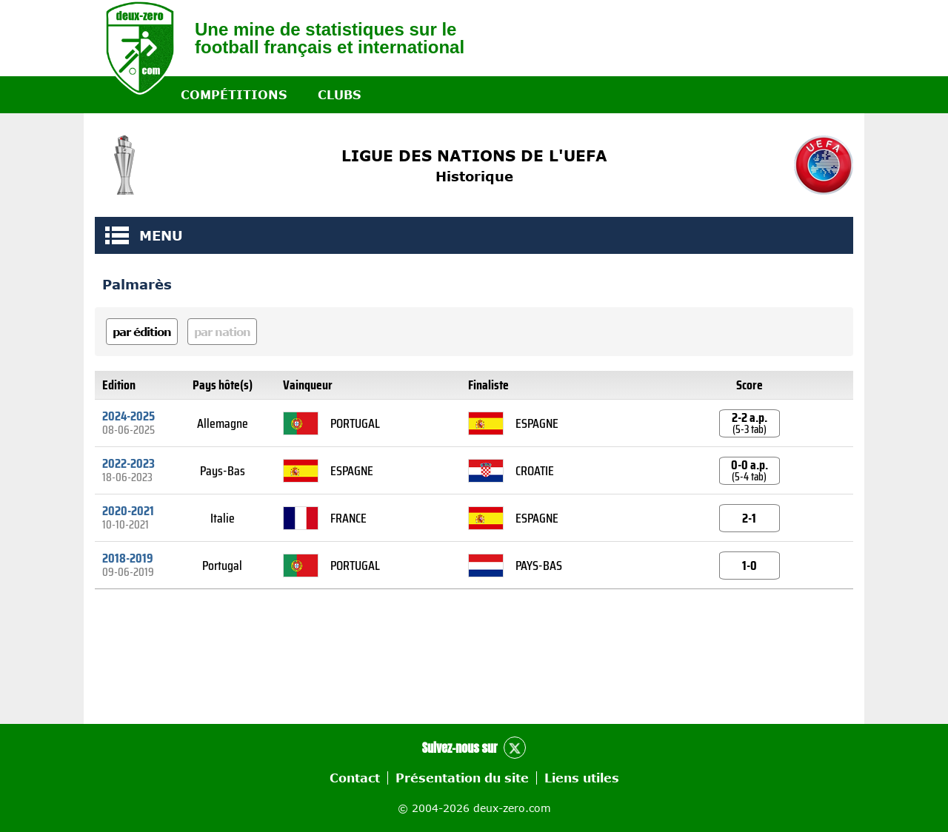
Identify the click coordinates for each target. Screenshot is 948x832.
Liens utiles (581, 778)
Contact (355, 778)
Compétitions (234, 94)
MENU (117, 235)
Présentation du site (462, 778)
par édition (142, 331)
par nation (222, 331)
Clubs (339, 94)
